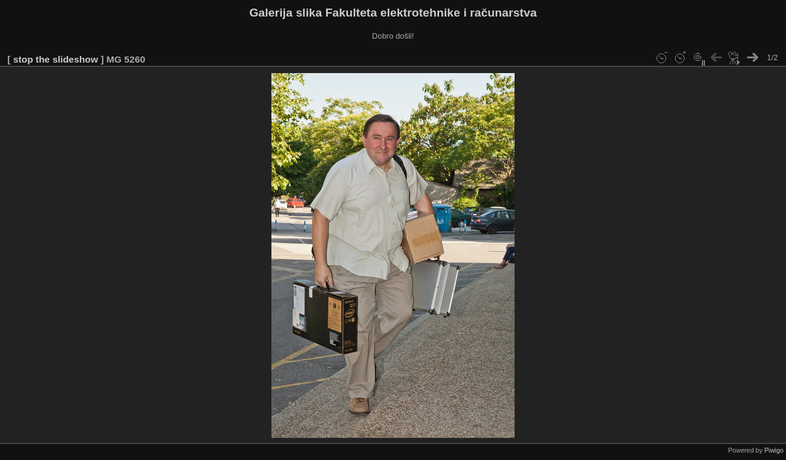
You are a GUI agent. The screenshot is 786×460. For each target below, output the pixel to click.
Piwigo (774, 450)
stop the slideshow (55, 59)
